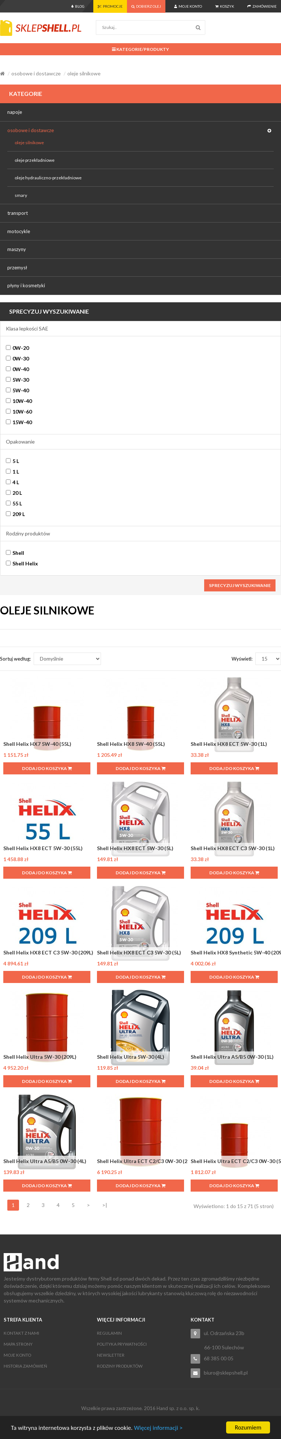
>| (104, 1205)
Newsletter (110, 1355)
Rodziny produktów (28, 533)
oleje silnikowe (84, 73)
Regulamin (109, 1333)
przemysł (17, 267)
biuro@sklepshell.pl (226, 1372)
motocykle (18, 231)
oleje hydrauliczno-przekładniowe (48, 177)
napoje (14, 112)
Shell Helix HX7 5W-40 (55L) (37, 744)
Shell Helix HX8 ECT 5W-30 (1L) (229, 744)
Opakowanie (20, 441)
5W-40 (17, 390)
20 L (14, 493)
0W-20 (17, 348)
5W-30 (17, 380)
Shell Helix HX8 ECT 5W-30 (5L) (135, 848)
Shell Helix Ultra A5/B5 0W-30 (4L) (44, 1161)
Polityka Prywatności (122, 1344)
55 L (14, 503)
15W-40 (19, 422)
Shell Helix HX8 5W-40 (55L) (131, 744)
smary (21, 195)
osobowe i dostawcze (36, 73)
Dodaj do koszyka (47, 768)
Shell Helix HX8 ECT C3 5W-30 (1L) (233, 848)
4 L (12, 482)
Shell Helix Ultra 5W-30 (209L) (39, 1057)
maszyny (16, 249)
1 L (12, 471)
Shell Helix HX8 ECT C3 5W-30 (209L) (48, 952)
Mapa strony (18, 1344)
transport (17, 213)
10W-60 (19, 411)
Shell (15, 553)
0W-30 (17, 358)
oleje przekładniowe (35, 160)
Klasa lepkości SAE (27, 328)
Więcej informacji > (158, 1428)
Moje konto (17, 1355)
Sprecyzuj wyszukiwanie (240, 585)
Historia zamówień (25, 1366)
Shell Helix (22, 563)
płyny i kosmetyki (26, 285)
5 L (12, 461)
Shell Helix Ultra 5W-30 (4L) (130, 1057)
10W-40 (19, 401)
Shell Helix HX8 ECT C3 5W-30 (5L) (139, 952)
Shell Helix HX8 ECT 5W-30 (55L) (43, 848)
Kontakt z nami (21, 1333)
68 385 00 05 (218, 1358)
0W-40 (17, 369)
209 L (15, 514)
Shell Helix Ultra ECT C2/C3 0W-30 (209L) (147, 1161)
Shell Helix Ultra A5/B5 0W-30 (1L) (232, 1057)
